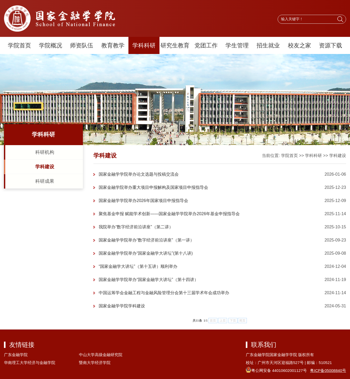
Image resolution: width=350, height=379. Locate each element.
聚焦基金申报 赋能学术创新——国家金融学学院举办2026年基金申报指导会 (169, 213)
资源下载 (330, 45)
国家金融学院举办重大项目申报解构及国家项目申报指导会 (153, 187)
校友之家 (299, 45)
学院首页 (19, 45)
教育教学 (112, 45)
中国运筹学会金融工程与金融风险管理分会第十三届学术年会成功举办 (164, 293)
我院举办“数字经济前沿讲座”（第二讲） (136, 227)
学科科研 (144, 45)
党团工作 (206, 45)
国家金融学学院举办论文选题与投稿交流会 (139, 174)
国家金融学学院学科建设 (122, 306)
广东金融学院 (16, 354)
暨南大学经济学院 (95, 362)
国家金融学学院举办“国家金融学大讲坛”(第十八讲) (146, 253)
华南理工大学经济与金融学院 (29, 362)
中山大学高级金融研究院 (100, 354)
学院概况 (50, 45)
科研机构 (44, 152)
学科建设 (44, 166)
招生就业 (268, 45)
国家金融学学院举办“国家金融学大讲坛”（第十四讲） (148, 279)
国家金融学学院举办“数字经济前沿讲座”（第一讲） (146, 240)
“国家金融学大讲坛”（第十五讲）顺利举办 (138, 266)
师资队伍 (81, 45)
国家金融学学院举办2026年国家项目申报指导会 (143, 200)
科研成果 (44, 181)
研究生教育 (175, 45)
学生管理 (237, 45)
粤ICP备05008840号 (328, 370)
